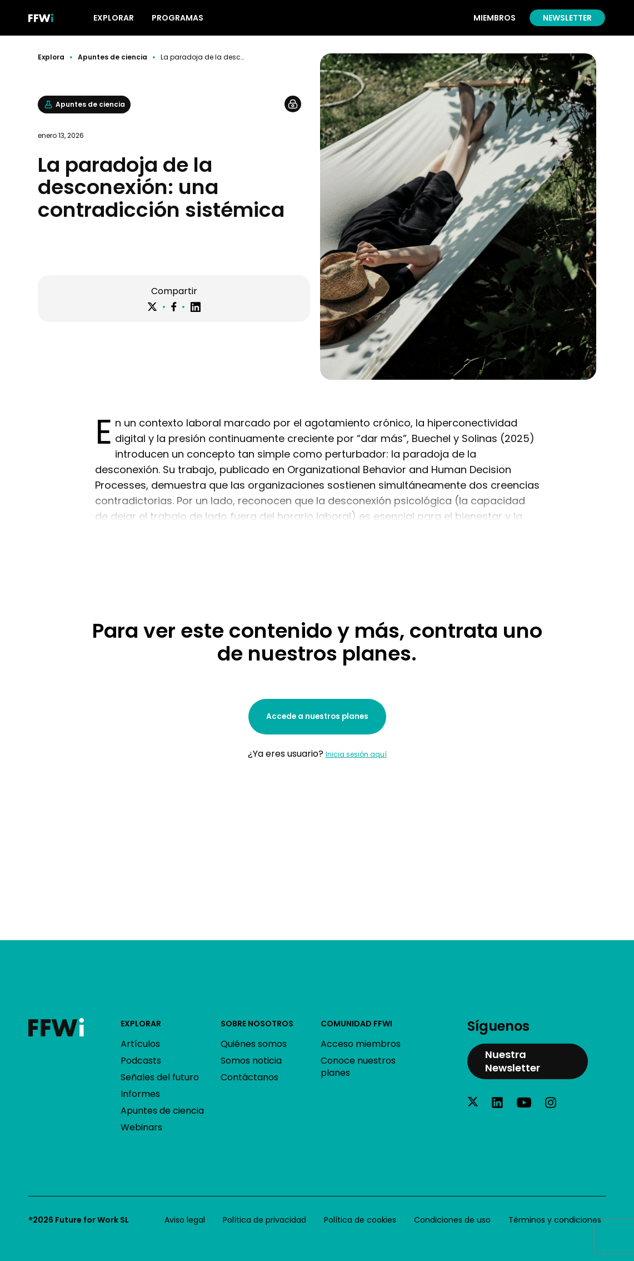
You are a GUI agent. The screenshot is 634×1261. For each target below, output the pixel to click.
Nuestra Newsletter (512, 1061)
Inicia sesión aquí (356, 754)
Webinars (141, 1127)
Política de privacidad (264, 1219)
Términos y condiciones (554, 1219)
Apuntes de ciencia (112, 57)
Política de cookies (360, 1219)
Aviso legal (184, 1219)
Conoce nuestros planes (358, 1066)
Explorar (141, 1023)
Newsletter (567, 17)
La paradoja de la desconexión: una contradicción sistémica (203, 57)
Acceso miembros (361, 1043)
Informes (140, 1094)
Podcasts (141, 1060)
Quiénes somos (254, 1043)
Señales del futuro (160, 1077)
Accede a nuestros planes (317, 716)
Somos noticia (251, 1060)
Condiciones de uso (452, 1219)
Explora (51, 57)
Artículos (140, 1043)
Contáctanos (249, 1077)
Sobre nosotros (257, 1023)
